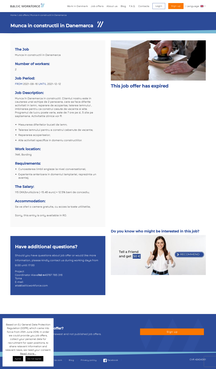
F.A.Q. (132, 6)
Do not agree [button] (34, 358)
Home (13, 15)
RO (64, 215)
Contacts (143, 6)
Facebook (110, 360)
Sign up (175, 6)
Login (158, 6)
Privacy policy (89, 360)
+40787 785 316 (53, 274)
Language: (196, 6)
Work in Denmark (77, 6)
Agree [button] (18, 358)
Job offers (97, 6)
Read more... (28, 353)
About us (112, 6)
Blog (123, 6)
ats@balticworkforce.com (31, 285)
